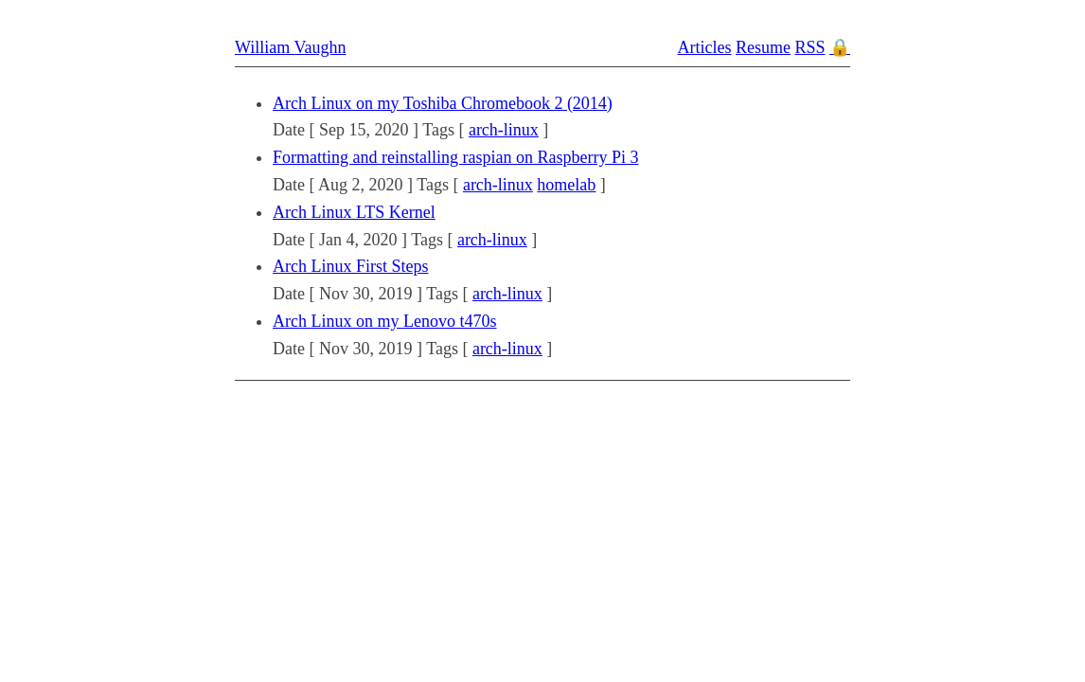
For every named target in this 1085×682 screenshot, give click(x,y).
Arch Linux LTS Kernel (354, 212)
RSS (809, 47)
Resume (763, 47)
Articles (704, 47)
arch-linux (504, 129)
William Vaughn (290, 47)
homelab (566, 184)
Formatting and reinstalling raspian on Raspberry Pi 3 (455, 157)
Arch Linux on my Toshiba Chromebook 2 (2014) (443, 103)
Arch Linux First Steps (351, 266)
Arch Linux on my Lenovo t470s (384, 321)
